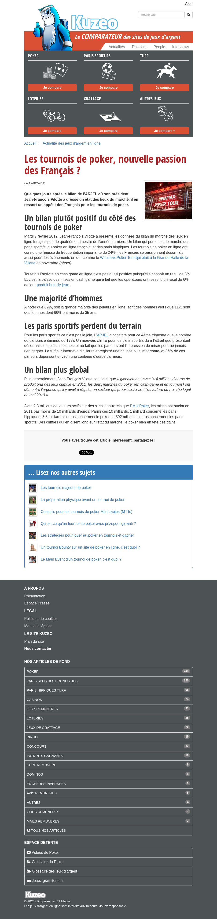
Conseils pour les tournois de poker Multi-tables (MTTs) (86, 512)
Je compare (52, 87)
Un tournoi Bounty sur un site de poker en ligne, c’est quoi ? (90, 547)
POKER (33, 671)
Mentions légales (38, 626)
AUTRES (33, 802)
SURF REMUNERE (41, 765)
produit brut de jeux (53, 285)
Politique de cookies (41, 619)
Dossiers (139, 47)
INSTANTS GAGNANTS (45, 756)
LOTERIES (35, 718)
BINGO (32, 737)
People (159, 47)
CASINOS (34, 700)
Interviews (180, 47)
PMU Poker (139, 406)
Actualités (117, 47)
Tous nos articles (48, 830)
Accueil (30, 143)
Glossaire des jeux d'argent (54, 871)
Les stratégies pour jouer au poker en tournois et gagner (87, 535)
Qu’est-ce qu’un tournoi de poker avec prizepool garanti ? (88, 524)
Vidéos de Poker (45, 852)
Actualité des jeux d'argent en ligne (72, 143)
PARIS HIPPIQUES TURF (46, 690)
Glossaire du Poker (48, 862)
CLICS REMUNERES (43, 812)
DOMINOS (35, 774)
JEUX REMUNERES (42, 709)
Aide (188, 4)
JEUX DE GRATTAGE (43, 728)
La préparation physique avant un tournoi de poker (83, 500)
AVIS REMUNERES (42, 793)
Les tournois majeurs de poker (66, 488)
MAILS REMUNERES (43, 821)
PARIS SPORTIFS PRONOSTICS (52, 681)
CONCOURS (37, 746)
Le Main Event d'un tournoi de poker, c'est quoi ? (81, 559)
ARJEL (102, 335)
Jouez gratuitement (48, 881)
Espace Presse (37, 603)
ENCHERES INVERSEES (46, 784)
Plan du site (34, 641)
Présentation (34, 596)
